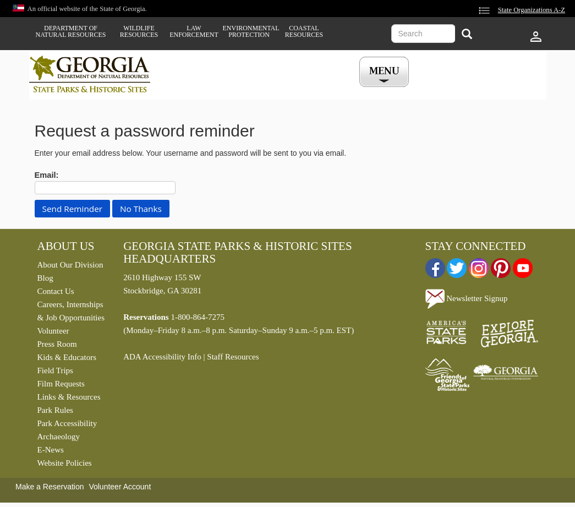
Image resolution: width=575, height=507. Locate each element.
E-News (50, 449)
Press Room (57, 344)
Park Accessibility (67, 423)
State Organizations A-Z (531, 10)
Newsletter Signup (466, 298)
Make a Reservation (49, 486)
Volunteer (53, 330)
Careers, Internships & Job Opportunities (71, 311)
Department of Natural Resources (71, 31)
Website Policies (64, 463)
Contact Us (55, 291)
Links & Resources (69, 396)
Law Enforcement (193, 31)
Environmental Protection (249, 31)
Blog (45, 278)
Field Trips (55, 370)
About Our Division (70, 264)
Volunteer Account (120, 486)
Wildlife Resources (139, 31)
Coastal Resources (304, 31)
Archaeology (58, 436)
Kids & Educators (66, 357)
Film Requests (61, 383)
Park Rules (55, 410)
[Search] (467, 35)
